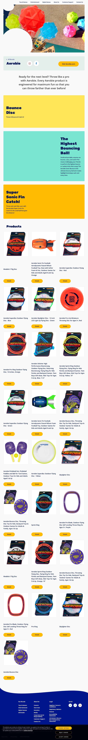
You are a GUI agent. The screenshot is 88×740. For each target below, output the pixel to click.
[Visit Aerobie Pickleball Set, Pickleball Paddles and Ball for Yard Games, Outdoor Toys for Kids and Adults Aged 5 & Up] (16, 462)
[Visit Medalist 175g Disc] (16, 257)
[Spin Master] (8, 6)
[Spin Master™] (9, 710)
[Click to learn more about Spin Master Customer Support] (68, 2)
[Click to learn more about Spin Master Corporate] (56, 2)
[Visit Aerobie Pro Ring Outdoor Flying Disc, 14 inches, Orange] (16, 359)
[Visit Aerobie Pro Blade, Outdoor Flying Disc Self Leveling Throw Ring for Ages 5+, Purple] (72, 513)
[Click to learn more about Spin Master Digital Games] (46, 2)
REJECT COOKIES (63, 732)
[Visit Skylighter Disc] (72, 462)
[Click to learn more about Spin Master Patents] (56, 712)
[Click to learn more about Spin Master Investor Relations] (41, 710)
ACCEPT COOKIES (63, 736)
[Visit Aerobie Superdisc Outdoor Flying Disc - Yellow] (44, 462)
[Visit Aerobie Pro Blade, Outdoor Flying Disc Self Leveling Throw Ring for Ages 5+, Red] (16, 614)
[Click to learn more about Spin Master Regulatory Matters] (56, 709)
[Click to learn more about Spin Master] (41, 707)
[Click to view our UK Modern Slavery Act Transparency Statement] (56, 719)
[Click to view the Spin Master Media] (41, 712)
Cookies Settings (28, 730)
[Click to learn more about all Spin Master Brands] (25, 712)
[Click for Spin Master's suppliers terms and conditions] (56, 706)
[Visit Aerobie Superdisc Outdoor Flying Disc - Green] (16, 412)
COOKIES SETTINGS (63, 728)
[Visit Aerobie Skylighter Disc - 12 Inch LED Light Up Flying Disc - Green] (44, 307)
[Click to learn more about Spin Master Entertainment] (35, 2)
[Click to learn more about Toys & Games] (23, 2)
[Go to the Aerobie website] (68, 63)
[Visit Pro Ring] (44, 614)
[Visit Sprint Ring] (44, 513)
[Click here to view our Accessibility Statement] (56, 715)
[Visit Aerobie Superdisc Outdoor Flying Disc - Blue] (16, 307)
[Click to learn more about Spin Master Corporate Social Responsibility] (41, 715)
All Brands (10, 59)
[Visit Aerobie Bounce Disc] (16, 660)
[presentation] (9, 281)
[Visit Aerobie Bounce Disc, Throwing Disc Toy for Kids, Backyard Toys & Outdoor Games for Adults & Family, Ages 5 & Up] (72, 412)
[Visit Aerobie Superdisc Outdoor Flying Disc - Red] (72, 257)
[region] (44, 732)
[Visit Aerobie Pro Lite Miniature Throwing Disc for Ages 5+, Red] (72, 307)
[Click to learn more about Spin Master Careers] (41, 705)
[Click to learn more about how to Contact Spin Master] (80, 2)
